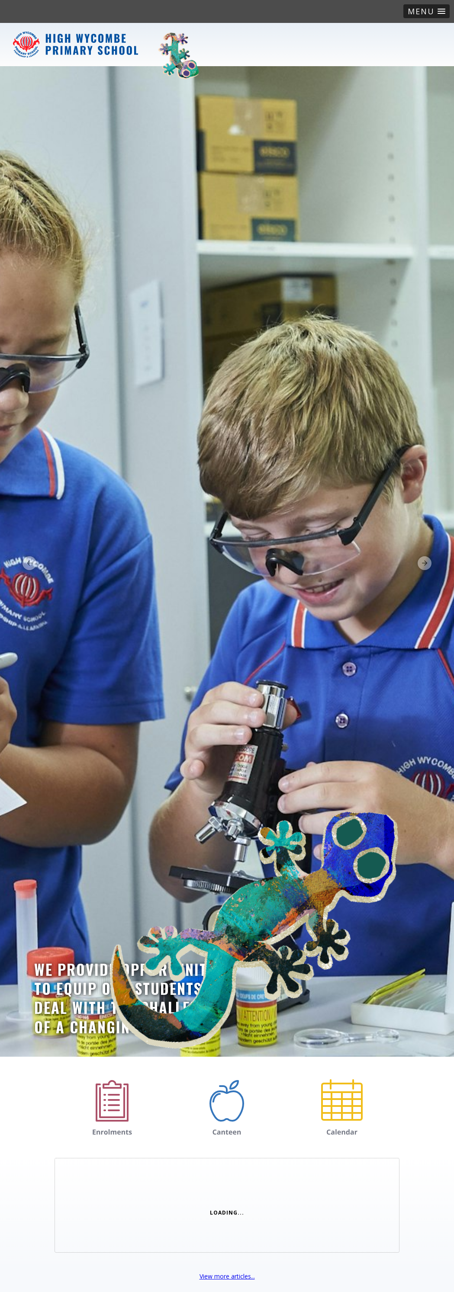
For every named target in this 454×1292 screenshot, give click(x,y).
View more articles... (227, 1276)
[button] (426, 11)
